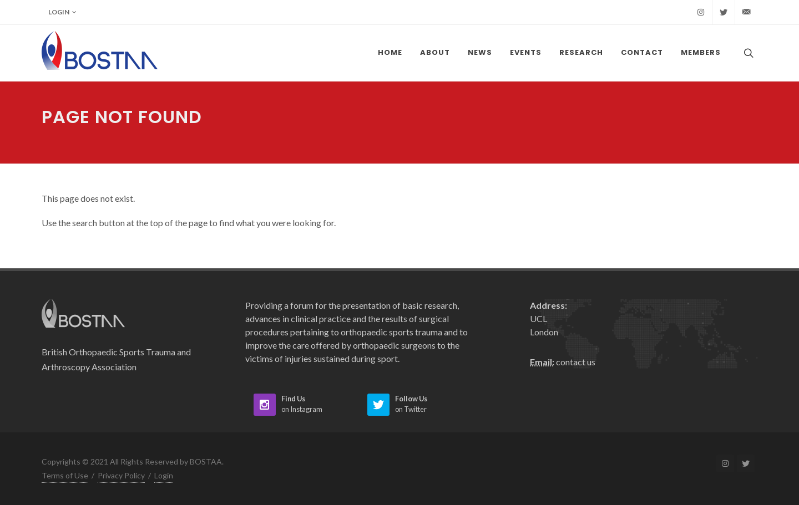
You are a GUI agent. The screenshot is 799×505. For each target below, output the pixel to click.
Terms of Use (65, 475)
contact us (575, 361)
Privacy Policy (121, 475)
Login (62, 12)
